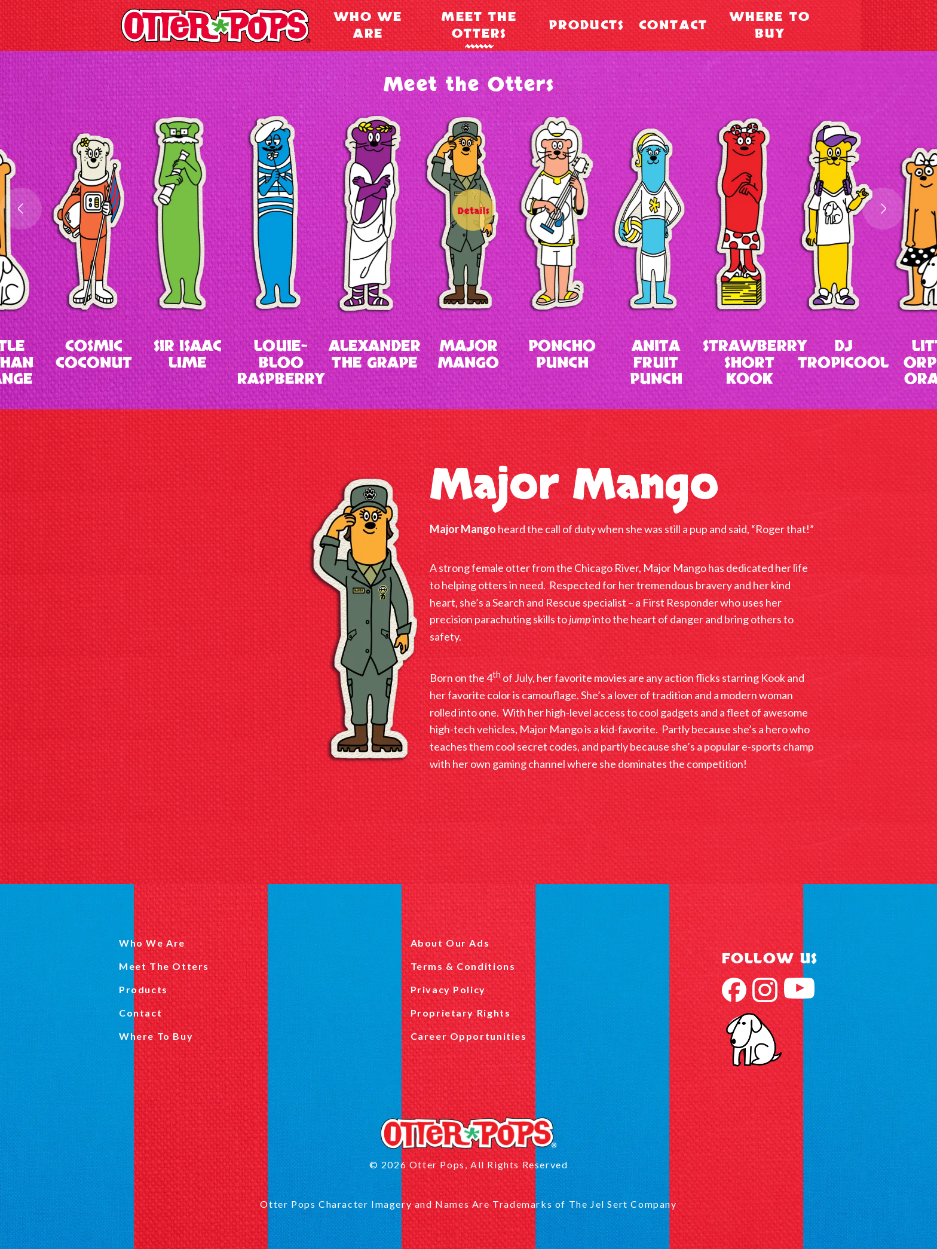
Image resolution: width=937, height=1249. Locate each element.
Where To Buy (770, 25)
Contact (673, 25)
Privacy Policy (448, 989)
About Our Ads (450, 942)
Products (586, 25)
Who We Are (368, 25)
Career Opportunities (469, 1036)
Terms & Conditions (463, 966)
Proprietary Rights (461, 1012)
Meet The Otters (479, 25)
